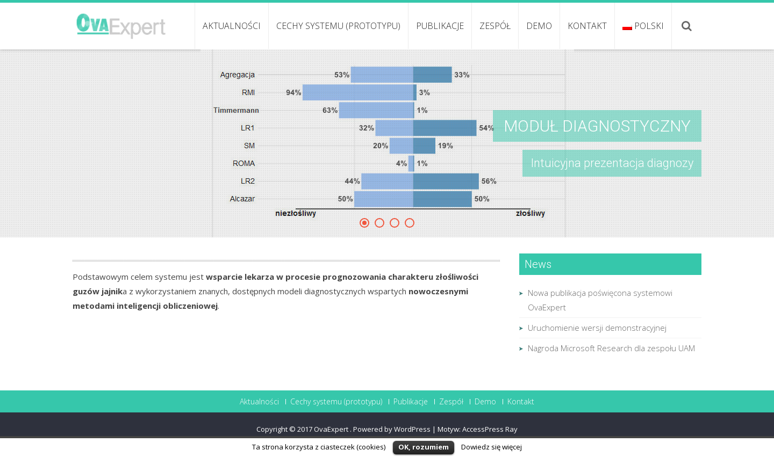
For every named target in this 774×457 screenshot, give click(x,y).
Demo (539, 26)
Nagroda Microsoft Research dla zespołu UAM (611, 348)
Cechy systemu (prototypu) (338, 26)
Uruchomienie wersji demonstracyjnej (597, 327)
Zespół (495, 26)
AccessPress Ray (490, 429)
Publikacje (440, 26)
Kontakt (587, 26)
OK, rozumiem (423, 447)
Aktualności (232, 26)
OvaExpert (332, 429)
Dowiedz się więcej (491, 447)
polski (643, 26)
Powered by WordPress (392, 429)
